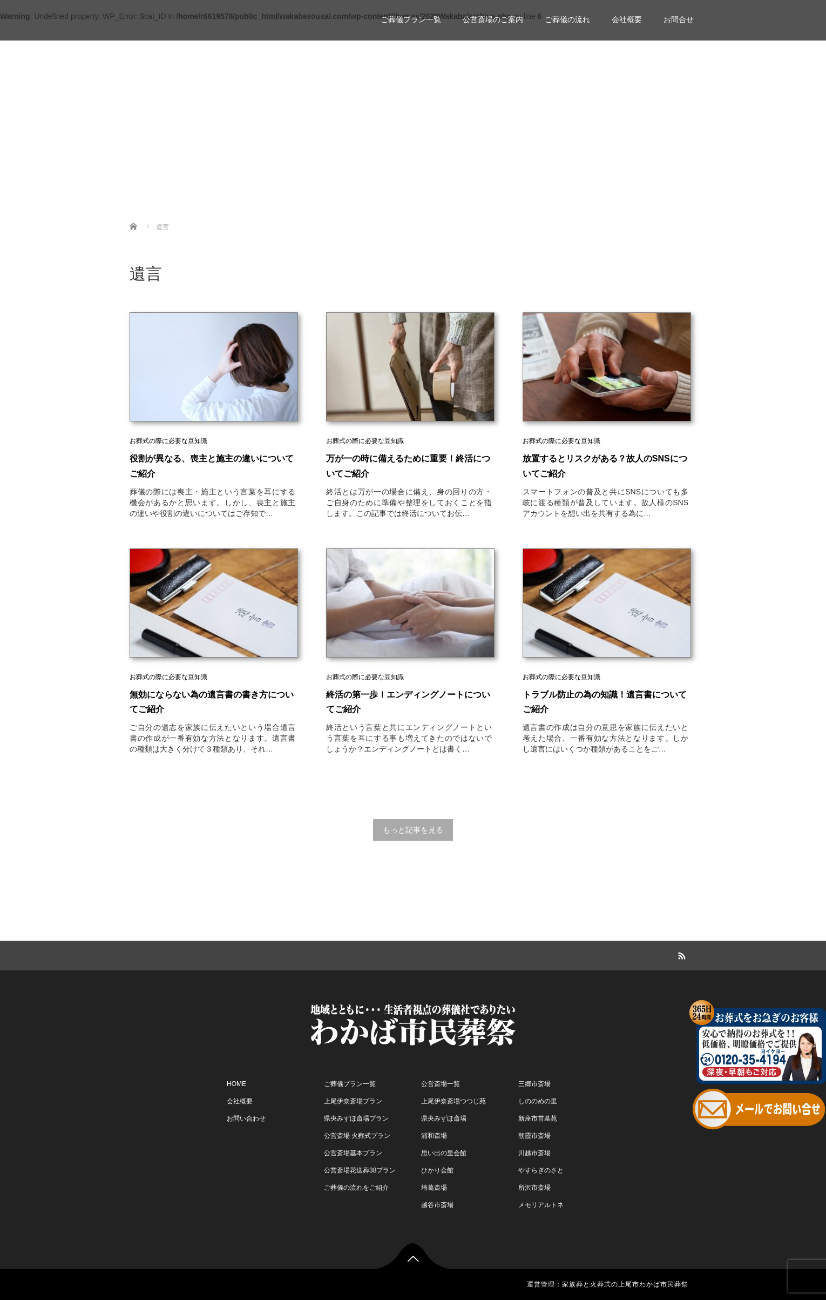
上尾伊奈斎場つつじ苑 (453, 1101)
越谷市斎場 (437, 1205)
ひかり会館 (437, 1170)
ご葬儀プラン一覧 (411, 19)
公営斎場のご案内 (493, 19)
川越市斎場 (534, 1153)
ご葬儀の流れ (567, 19)
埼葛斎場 (434, 1187)
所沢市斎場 (534, 1187)
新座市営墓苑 (537, 1118)
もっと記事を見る (413, 830)
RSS (680, 954)
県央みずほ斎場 (443, 1118)
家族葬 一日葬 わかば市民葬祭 (214, 15)
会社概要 (627, 19)
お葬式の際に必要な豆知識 (168, 441)
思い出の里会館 (443, 1153)
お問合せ (678, 19)
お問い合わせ (246, 1118)
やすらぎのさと (541, 1170)
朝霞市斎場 (534, 1136)
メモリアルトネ (541, 1205)
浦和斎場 (434, 1136)
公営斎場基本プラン (353, 1153)
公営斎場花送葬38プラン (360, 1170)
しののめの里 (537, 1101)
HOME (236, 1084)
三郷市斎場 (534, 1084)
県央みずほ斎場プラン (356, 1118)
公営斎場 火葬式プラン (357, 1136)
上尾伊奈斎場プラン (353, 1101)
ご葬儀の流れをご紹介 (356, 1187)
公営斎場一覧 (440, 1084)
